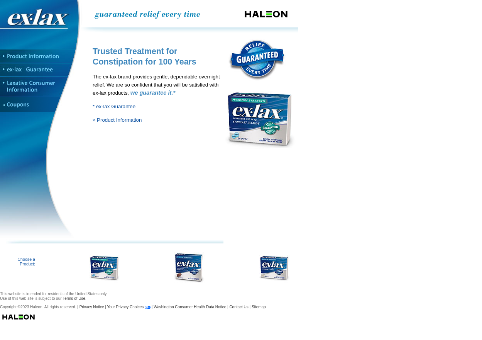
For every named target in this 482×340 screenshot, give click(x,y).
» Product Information (117, 120)
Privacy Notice (91, 307)
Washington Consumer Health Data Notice (190, 307)
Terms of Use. (74, 298)
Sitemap (259, 307)
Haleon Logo (149, 317)
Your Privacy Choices (125, 307)
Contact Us (238, 307)
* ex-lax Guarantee (114, 106)
